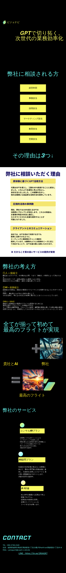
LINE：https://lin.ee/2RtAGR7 (33, 553)
